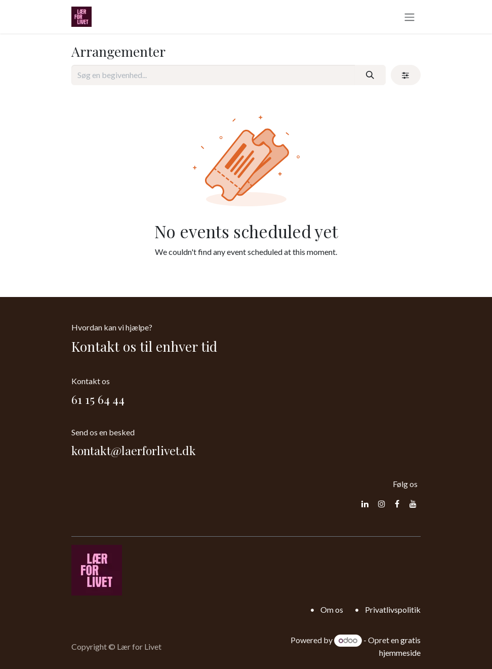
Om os (331, 609)
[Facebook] (397, 503)
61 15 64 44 (98, 399)
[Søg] (370, 75)
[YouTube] (413, 503)
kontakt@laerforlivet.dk (133, 450)
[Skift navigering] (409, 16)
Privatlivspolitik (393, 609)
